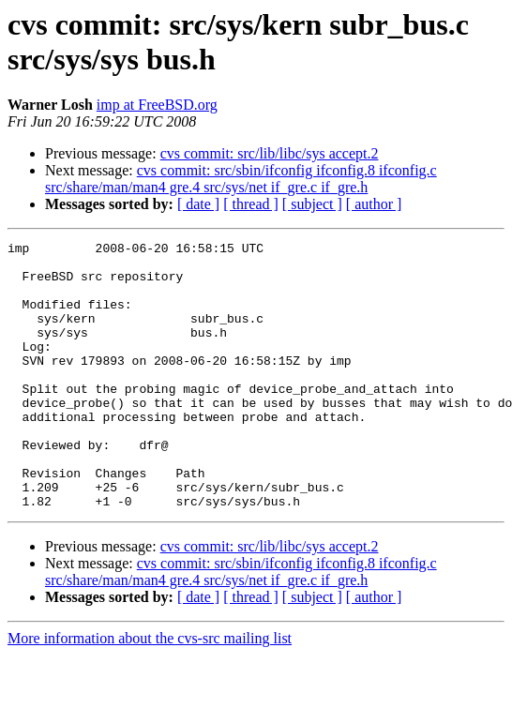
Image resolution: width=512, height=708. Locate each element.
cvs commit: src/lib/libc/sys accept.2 (269, 153)
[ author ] (374, 204)
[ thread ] (251, 204)
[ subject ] (312, 204)
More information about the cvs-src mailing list (150, 692)
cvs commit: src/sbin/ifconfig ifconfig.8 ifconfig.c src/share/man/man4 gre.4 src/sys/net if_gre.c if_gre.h (241, 178)
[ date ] (198, 204)
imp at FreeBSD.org (157, 105)
